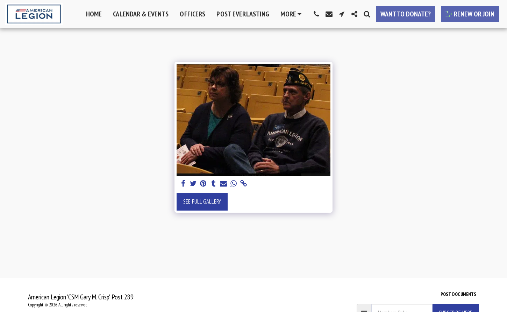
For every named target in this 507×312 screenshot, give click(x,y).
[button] (316, 13)
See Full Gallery (202, 201)
